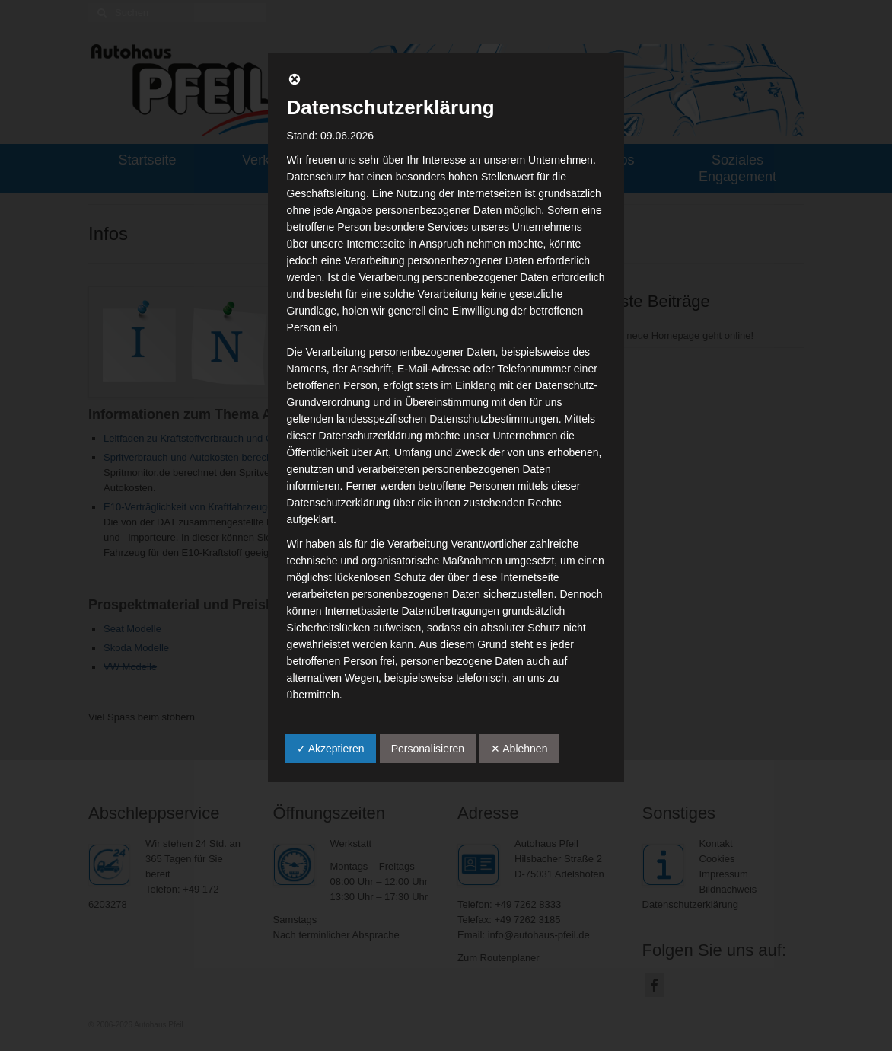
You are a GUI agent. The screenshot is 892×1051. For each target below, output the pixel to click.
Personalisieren (428, 749)
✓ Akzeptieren (331, 749)
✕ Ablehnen (519, 749)
